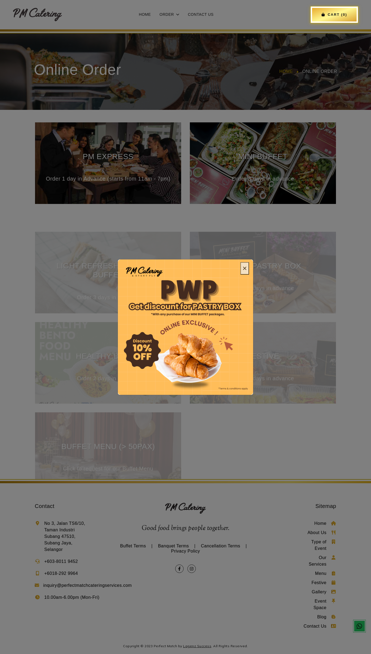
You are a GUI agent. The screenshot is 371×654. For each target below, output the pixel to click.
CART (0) (334, 15)
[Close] (244, 268)
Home (145, 14)
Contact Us (201, 14)
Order (169, 14)
